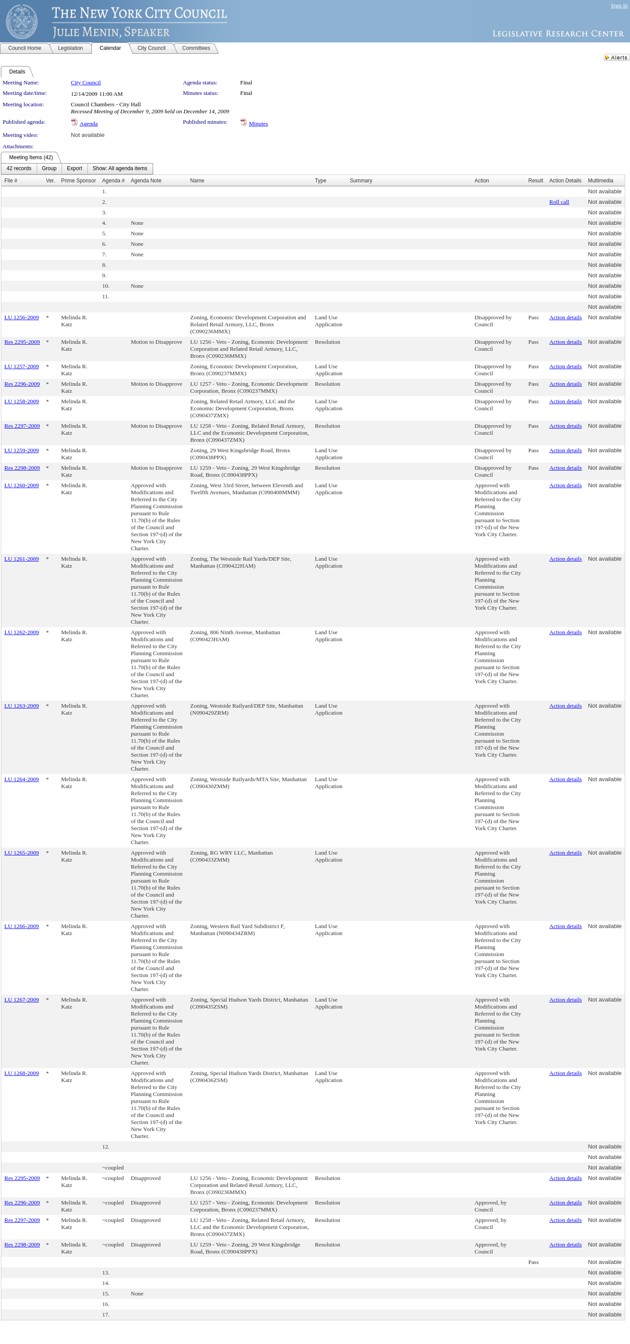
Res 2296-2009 (22, 384)
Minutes (258, 123)
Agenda (89, 123)
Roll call (560, 202)
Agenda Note (146, 181)
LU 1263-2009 (21, 705)
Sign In (619, 5)
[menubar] (77, 169)
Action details (566, 317)
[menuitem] (19, 169)
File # (10, 181)
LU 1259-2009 (21, 450)
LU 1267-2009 (21, 999)
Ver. (50, 181)
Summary (361, 181)
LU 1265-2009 (21, 852)
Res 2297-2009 (22, 425)
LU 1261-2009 (21, 558)
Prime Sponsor (78, 181)
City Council (86, 82)
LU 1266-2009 (21, 926)
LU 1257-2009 (21, 366)
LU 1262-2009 (21, 632)
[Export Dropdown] (75, 169)
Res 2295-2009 (22, 342)
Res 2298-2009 (22, 467)
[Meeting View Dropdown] (120, 169)
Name (197, 181)
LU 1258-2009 (21, 401)
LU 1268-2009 (21, 1073)
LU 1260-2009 (21, 485)
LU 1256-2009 (21, 317)
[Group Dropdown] (49, 169)
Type (320, 181)
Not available (88, 135)
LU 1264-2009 (21, 779)
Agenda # (113, 181)
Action (482, 181)
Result (535, 181)
